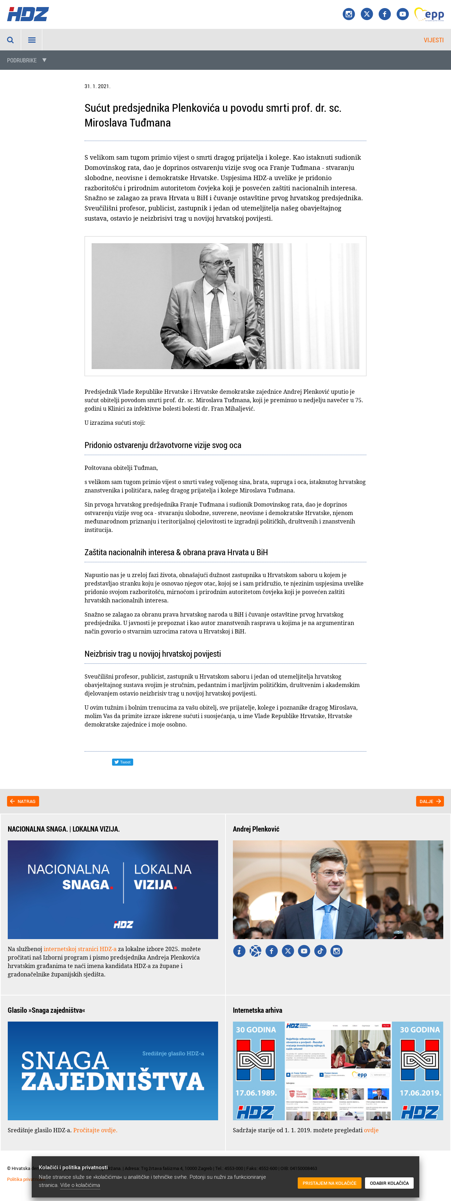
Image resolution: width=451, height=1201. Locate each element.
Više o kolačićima (80, 1184)
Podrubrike (22, 60)
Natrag (27, 801)
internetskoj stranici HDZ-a (80, 949)
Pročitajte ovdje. (95, 1130)
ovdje (371, 1130)
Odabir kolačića (389, 1183)
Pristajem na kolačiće (330, 1183)
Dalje (426, 801)
